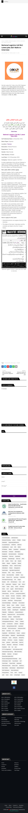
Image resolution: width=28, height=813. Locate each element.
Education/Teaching (6, 540)
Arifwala (4, 640)
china (11, 675)
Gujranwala (17, 556)
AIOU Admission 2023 (17, 649)
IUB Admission (12, 633)
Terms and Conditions (6, 770)
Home (2, 41)
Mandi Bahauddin (20, 635)
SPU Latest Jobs (5, 619)
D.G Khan (4, 600)
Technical (13, 598)
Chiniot (3, 623)
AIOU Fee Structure (12, 628)
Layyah (11, 589)
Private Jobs (4, 725)
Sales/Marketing (5, 598)
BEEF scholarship (18, 651)
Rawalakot (4, 647)
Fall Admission (14, 582)
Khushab (4, 609)
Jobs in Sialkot (17, 710)
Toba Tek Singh (19, 619)
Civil (3, 595)
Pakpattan (4, 612)
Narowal (13, 595)
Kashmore (21, 665)
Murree (9, 591)
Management (17, 568)
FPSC (9, 572)
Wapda (8, 563)
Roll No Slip (18, 572)
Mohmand (15, 644)
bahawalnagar (11, 558)
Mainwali (22, 623)
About (10, 805)
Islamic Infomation (17, 607)
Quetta (7, 561)
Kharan (3, 644)
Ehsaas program (17, 600)
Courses (22, 605)
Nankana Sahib (17, 616)
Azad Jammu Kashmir (20, 593)
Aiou (22, 575)
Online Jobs (4, 637)
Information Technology (19, 721)
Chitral (16, 586)
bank (11, 547)
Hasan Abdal (12, 663)
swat (19, 584)
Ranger (19, 579)
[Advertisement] (14, 19)
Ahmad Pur (21, 637)
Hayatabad (4, 633)
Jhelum (23, 607)
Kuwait (18, 633)
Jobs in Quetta (4, 708)
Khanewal (22, 586)
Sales (10, 637)
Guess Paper (5, 663)
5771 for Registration (6, 649)
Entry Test (18, 630)
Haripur (10, 616)
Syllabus (12, 619)
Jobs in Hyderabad (18, 701)
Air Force (12, 593)
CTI (13, 630)
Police (11, 561)
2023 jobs (15, 637)
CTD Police (10, 640)
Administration (14, 537)
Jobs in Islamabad (5, 703)
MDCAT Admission (19, 589)
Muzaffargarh (15, 609)
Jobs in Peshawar (18, 706)
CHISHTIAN (22, 577)
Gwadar (7, 595)
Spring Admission (19, 612)
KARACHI (19, 544)
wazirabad (20, 626)
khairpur (4, 614)
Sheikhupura (11, 612)
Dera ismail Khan (20, 614)
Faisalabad (16, 549)
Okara (11, 565)
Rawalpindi (4, 554)
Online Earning (5, 593)
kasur (13, 605)
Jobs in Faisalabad (5, 699)
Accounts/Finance (6, 544)
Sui (12, 647)
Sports (3, 626)
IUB (3, 561)
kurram (23, 675)
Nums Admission (14, 670)
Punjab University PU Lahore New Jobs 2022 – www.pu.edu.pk (16, 527)
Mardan (4, 582)
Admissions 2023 (21, 628)
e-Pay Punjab (17, 675)
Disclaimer (3, 768)
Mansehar (9, 644)
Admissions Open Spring (7, 651)
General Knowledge (6, 602)
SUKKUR (17, 575)
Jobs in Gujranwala (18, 699)
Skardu (8, 605)
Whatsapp (19, 598)
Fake (20, 658)
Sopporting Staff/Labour (14, 542)
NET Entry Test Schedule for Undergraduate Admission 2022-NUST (16, 513)
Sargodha (14, 563)
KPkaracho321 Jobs (6, 665)
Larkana (23, 633)
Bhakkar (4, 654)
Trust (12, 672)
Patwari (10, 568)
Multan (10, 549)
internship (4, 558)
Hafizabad (14, 602)
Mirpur (3, 605)
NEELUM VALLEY (20, 668)
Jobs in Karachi (17, 703)
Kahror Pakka (15, 642)
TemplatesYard (14, 809)
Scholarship (20, 554)
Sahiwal (19, 563)
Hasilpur (9, 607)
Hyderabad (8, 584)
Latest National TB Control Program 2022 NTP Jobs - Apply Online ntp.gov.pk (17, 520)
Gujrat (3, 586)
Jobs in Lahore (4, 704)
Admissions (22, 549)
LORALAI (16, 623)
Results (19, 561)
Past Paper (16, 770)
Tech (20, 582)
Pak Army (11, 556)
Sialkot (3, 563)
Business (9, 654)
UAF (23, 582)
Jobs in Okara (4, 706)
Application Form (11, 614)
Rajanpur (15, 584)
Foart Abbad (15, 661)
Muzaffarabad (16, 591)
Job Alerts (16, 764)
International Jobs (12, 554)
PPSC (23, 558)
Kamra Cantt (14, 665)
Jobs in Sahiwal (4, 710)
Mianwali (4, 591)
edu (16, 647)
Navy (13, 572)
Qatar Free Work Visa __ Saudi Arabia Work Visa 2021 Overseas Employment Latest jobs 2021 (17, 506)
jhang (12, 586)
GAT (21, 661)
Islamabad (4, 542)
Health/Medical (5, 547)
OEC (21, 591)
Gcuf (8, 589)
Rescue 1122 (9, 577)
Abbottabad (4, 568)
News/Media (4, 556)
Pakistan (9, 144)
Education (4, 572)
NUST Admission (5, 670)
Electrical (3, 717)
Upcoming (16, 577)
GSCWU (3, 607)
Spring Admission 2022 (12, 626)
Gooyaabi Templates (14, 811)
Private (23, 540)
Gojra (3, 642)
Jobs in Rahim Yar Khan (19, 708)
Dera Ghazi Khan (10, 575)
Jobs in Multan (17, 704)
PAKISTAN (13, 544)
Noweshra (19, 595)
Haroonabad (21, 602)
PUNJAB (6, 41)
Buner (3, 630)
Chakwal (21, 621)
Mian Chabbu (5, 668)
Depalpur (21, 640)
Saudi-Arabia (5, 570)
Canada (15, 640)
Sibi (9, 647)
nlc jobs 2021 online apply (10, 362)
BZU (3, 584)
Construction (10, 623)
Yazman (20, 672)
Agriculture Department (15, 570)
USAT (16, 672)
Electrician (4, 616)
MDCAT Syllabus (5, 635)
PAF (15, 579)
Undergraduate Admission (8, 621)
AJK (15, 561)
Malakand (13, 635)
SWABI (24, 595)
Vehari (16, 621)
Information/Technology (7, 579)
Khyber (9, 609)
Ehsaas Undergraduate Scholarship (9, 658)
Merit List (18, 558)
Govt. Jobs (16, 725)
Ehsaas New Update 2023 (7, 656)
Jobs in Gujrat (4, 701)
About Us (16, 762)
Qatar (3, 577)
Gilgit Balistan (5, 565)
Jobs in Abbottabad (5, 697)
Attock (3, 575)
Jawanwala (19, 663)
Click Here (14, 131)
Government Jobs (6, 537)
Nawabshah (22, 609)
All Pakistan (4, 549)
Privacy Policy (17, 768)
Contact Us (3, 764)
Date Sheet (10, 600)
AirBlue (17, 605)
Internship (16, 719)
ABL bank (4, 628)
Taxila (8, 586)
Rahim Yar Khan (17, 565)
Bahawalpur (17, 551)
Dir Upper (15, 654)
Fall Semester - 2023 (6, 661)
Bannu (23, 584)
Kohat (3, 589)
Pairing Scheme (5, 672)
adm (3, 675)
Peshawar (11, 551)
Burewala (9, 630)
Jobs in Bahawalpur (18, 697)
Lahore (13, 540)
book (7, 675)
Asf (23, 598)
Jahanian (8, 642)
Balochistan (4, 551)
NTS (8, 582)
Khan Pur (21, 642)
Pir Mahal (21, 644)
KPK (15, 547)
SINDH (19, 547)
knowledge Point (6, 53)
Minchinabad (12, 668)
